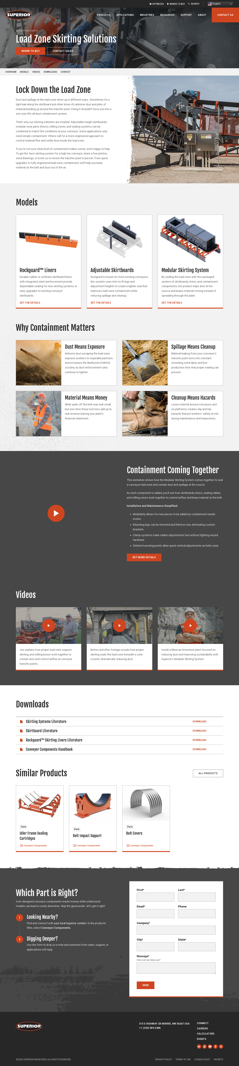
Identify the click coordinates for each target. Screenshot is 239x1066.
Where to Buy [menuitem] (177, 4)
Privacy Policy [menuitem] (163, 1059)
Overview (10, 72)
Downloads (50, 72)
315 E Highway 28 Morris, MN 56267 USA (164, 1023)
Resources (167, 15)
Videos (36, 72)
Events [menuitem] (201, 1039)
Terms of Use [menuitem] (183, 1059)
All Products (208, 773)
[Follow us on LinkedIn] (199, 1046)
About (202, 15)
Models (24, 72)
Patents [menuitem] (218, 1059)
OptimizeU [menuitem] (158, 4)
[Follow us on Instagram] (221, 1046)
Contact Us (225, 15)
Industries (147, 15)
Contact (65, 72)
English (214, 4)
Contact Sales (63, 51)
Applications (125, 15)
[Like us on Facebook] (215, 1046)
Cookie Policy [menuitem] (202, 1059)
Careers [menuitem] (202, 1028)
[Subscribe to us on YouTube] (210, 1046)
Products (103, 15)
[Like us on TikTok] (204, 1046)
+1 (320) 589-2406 (150, 1027)
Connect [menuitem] (203, 1023)
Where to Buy (30, 51)
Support (186, 15)
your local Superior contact (70, 923)
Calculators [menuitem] (206, 1033)
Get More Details (144, 557)
